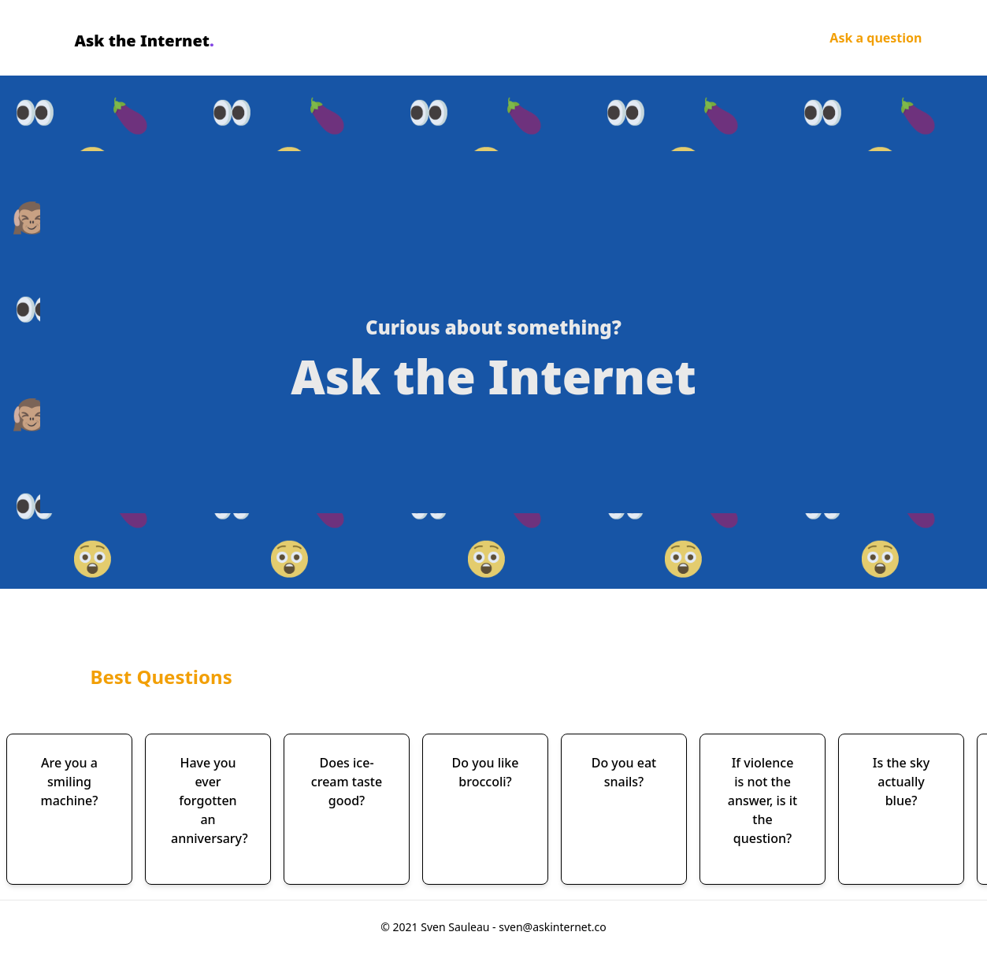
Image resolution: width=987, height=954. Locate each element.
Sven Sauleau (456, 926)
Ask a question (875, 37)
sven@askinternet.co (553, 926)
